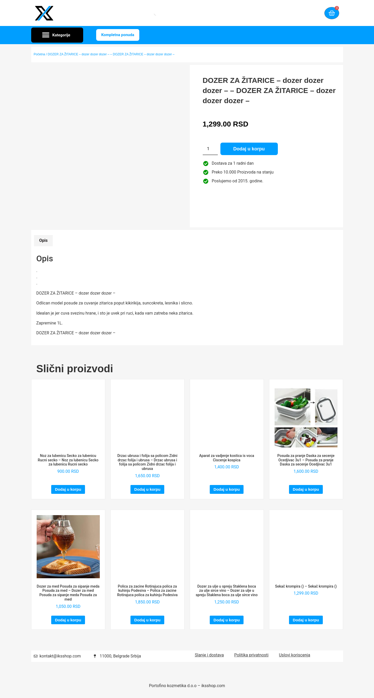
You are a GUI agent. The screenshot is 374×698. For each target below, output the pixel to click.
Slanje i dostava (209, 655)
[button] (57, 35)
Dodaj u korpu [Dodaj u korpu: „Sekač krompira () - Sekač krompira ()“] (306, 620)
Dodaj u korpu (249, 148)
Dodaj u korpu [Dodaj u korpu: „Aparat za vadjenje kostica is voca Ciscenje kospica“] (227, 489)
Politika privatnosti (251, 655)
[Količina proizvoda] (210, 149)
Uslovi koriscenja (294, 655)
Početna (39, 54)
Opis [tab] (43, 240)
